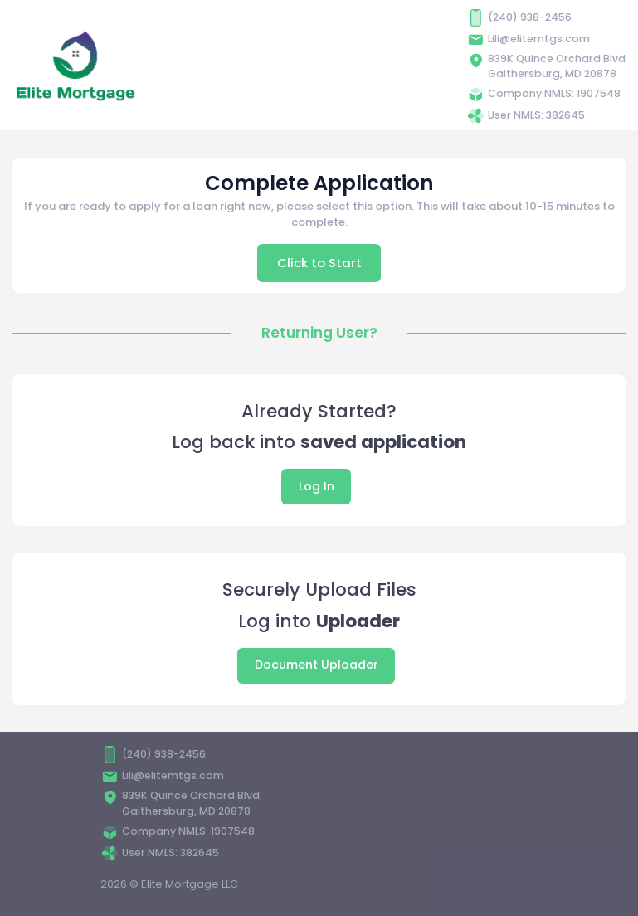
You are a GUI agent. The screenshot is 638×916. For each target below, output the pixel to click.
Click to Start (319, 262)
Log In (316, 486)
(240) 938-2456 (530, 17)
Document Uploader (316, 664)
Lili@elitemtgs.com (539, 39)
